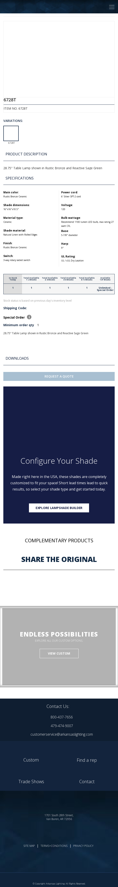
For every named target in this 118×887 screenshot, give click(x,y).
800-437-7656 (62, 717)
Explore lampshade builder (59, 508)
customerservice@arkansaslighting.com (62, 734)
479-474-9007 (62, 725)
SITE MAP (29, 846)
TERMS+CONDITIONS (54, 846)
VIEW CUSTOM (59, 653)
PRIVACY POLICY (83, 846)
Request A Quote (59, 376)
